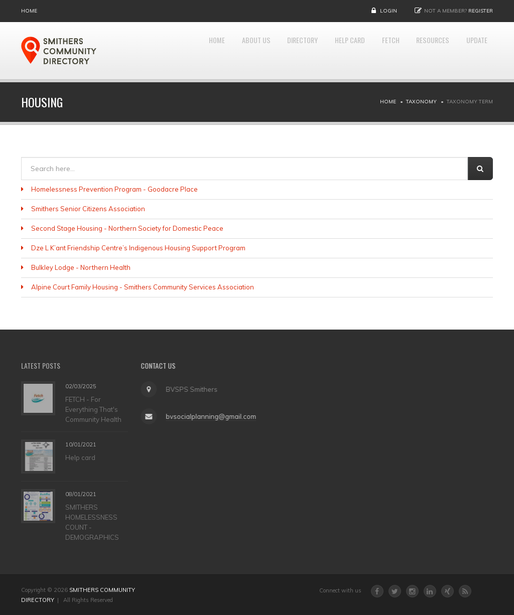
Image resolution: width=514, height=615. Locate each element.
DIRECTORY (271, 51)
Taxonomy (421, 101)
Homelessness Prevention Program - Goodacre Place (114, 189)
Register (480, 11)
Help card (80, 457)
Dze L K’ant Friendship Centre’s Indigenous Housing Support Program (138, 248)
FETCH (374, 51)
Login (388, 11)
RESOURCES (423, 51)
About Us (217, 51)
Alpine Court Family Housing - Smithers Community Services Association (142, 287)
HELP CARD (327, 51)
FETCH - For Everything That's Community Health (93, 409)
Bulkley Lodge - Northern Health (81, 267)
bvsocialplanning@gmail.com (208, 416)
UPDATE (473, 51)
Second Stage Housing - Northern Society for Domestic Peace (127, 228)
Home (29, 11)
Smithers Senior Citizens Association (88, 209)
